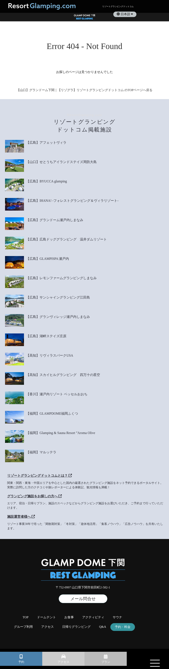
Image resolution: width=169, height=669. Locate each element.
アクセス (63, 662)
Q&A (102, 626)
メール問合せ (83, 598)
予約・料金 (123, 627)
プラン (105, 662)
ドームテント (46, 617)
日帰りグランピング (76, 626)
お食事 (69, 617)
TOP (26, 617)
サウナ (117, 617)
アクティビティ (93, 617)
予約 (21, 662)
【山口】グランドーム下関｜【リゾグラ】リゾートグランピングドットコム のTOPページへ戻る (85, 90)
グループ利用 (23, 626)
